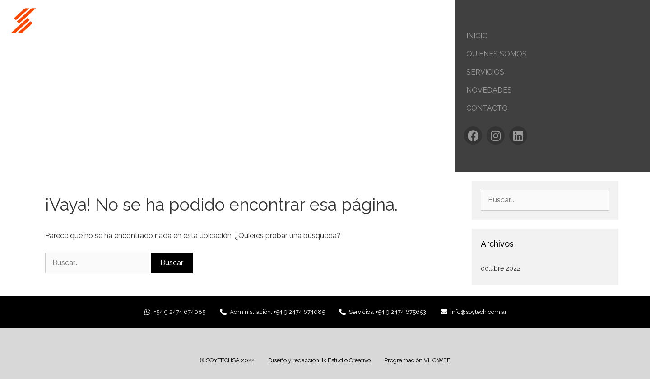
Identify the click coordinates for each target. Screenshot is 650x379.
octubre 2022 (500, 268)
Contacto (487, 108)
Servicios (485, 72)
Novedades (489, 90)
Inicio (477, 36)
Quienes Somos (496, 54)
